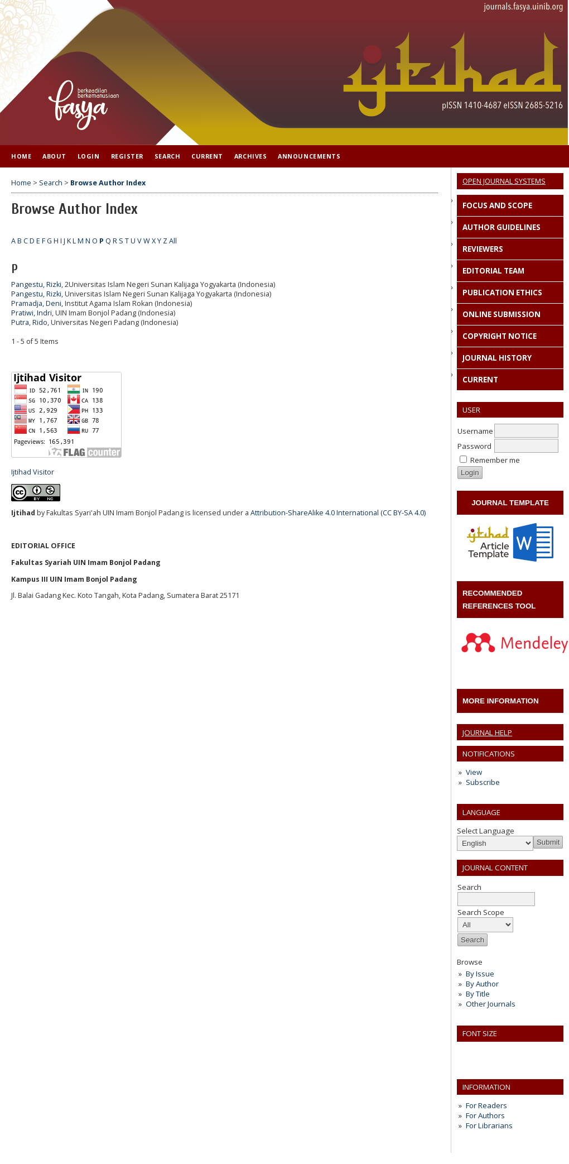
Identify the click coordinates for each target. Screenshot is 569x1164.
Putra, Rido (29, 322)
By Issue (480, 974)
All (173, 241)
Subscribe (483, 782)
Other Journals (490, 1004)
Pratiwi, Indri (31, 313)
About (54, 156)
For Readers (486, 1105)
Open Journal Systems (504, 181)
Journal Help (487, 732)
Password (474, 446)
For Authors (485, 1115)
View (474, 772)
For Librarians (489, 1125)
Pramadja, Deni (36, 303)
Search (167, 156)
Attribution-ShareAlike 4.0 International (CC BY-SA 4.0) (338, 513)
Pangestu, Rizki (36, 284)
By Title (478, 994)
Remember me (495, 460)
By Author (482, 984)
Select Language (485, 831)
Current (207, 156)
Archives (250, 156)
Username (475, 431)
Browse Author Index (108, 183)
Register (127, 156)
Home (21, 156)
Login (89, 156)
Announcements (309, 156)
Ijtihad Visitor (32, 472)
